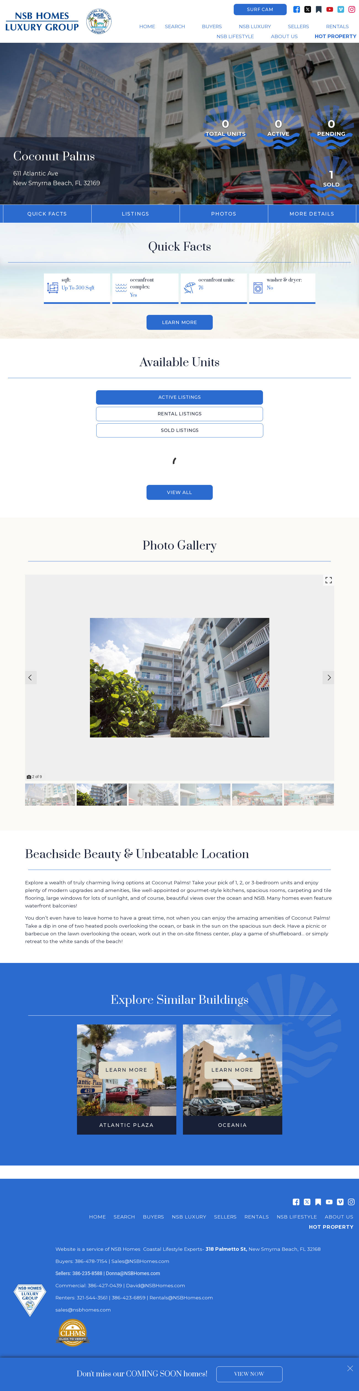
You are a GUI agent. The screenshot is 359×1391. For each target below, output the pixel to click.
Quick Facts (47, 214)
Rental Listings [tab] (180, 398)
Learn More (179, 323)
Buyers (153, 1185)
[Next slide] (329, 646)
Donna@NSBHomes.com (133, 1242)
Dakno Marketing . (134, 1344)
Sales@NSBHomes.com (140, 1230)
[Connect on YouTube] (329, 9)
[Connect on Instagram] (352, 9)
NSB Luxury (189, 1185)
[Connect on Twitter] (307, 9)
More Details (311, 214)
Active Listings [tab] (97, 398)
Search (124, 1185)
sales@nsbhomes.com (83, 1278)
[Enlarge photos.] (328, 548)
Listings (135, 214)
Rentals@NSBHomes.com (181, 1266)
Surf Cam (260, 9)
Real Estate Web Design (81, 1344)
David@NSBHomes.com (155, 1254)
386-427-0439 (105, 1254)
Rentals (256, 1185)
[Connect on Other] (318, 9)
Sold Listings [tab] (263, 398)
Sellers (225, 1185)
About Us (339, 1185)
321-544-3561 (92, 1266)
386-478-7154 (91, 1230)
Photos (223, 214)
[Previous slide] (30, 646)
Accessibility (234, 1334)
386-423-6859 (128, 1266)
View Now (249, 1374)
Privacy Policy (205, 1334)
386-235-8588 (87, 1242)
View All (179, 460)
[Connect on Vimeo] (340, 9)
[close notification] (350, 1366)
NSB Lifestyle (297, 1185)
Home (147, 26)
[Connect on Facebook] (296, 9)
